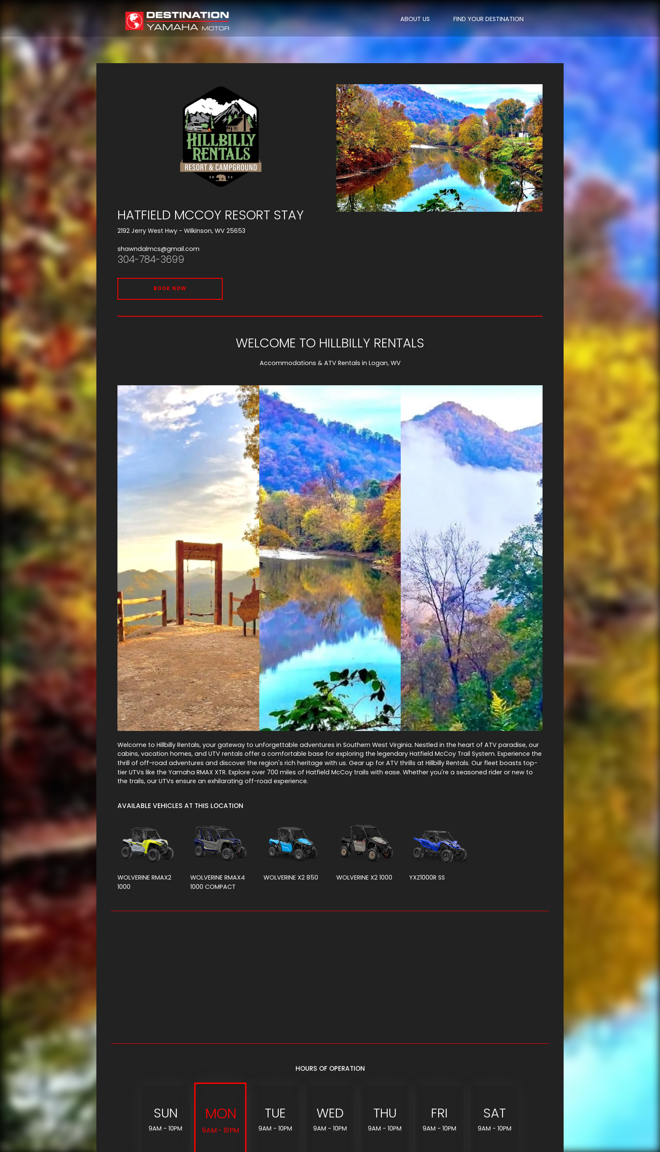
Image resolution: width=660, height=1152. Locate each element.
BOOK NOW (170, 288)
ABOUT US (415, 19)
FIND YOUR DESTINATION (488, 19)
